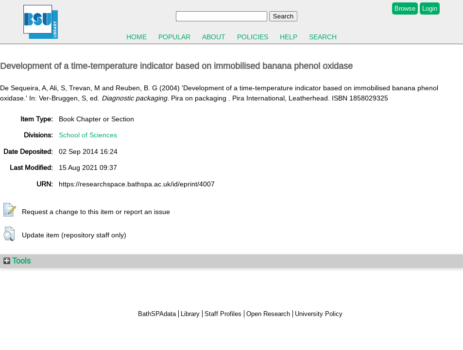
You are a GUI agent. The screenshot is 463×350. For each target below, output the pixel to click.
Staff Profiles (223, 313)
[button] (9, 210)
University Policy (319, 313)
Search (323, 37)
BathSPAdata (157, 313)
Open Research (268, 313)
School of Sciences (88, 135)
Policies (252, 37)
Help (288, 37)
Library (190, 313)
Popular (174, 37)
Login (429, 8)
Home (136, 37)
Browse (404, 8)
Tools (17, 260)
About (213, 37)
